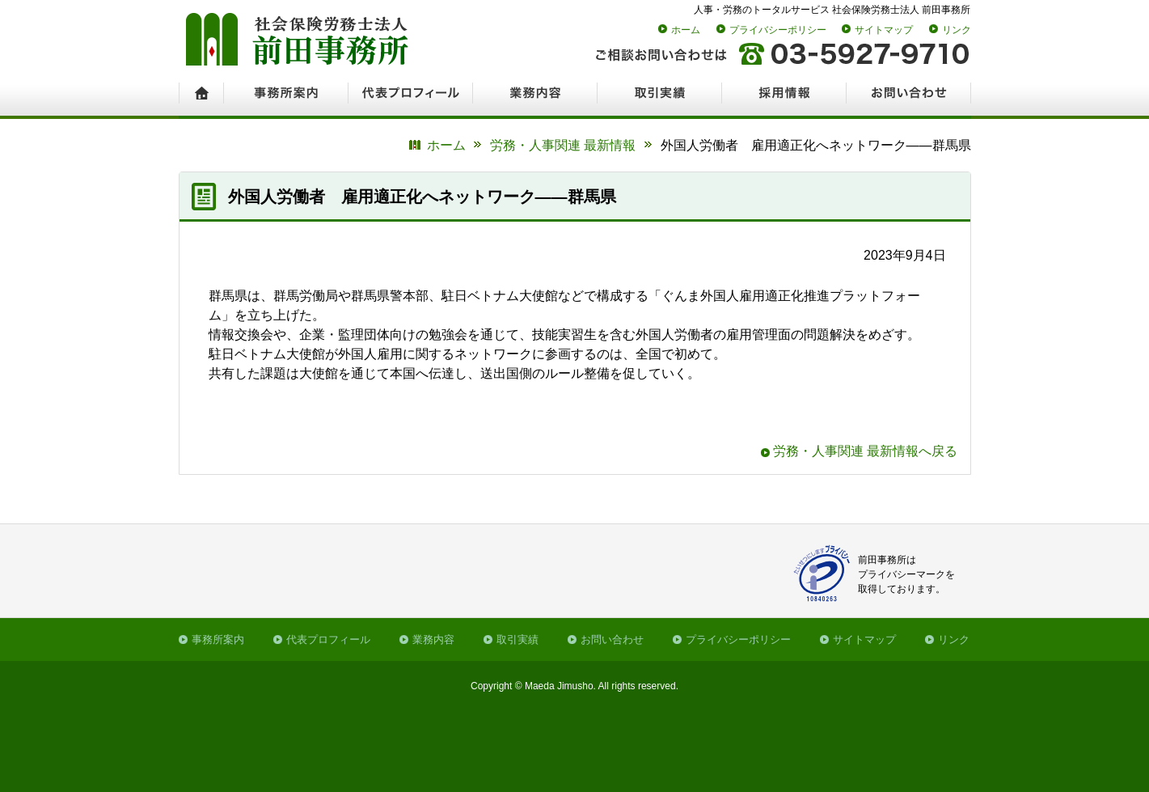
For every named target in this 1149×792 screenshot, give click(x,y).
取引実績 (517, 639)
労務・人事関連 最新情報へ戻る (865, 451)
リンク (956, 30)
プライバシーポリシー (777, 30)
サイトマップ (884, 30)
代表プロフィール (328, 639)
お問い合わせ (612, 639)
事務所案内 (218, 639)
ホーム (685, 30)
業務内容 (433, 639)
